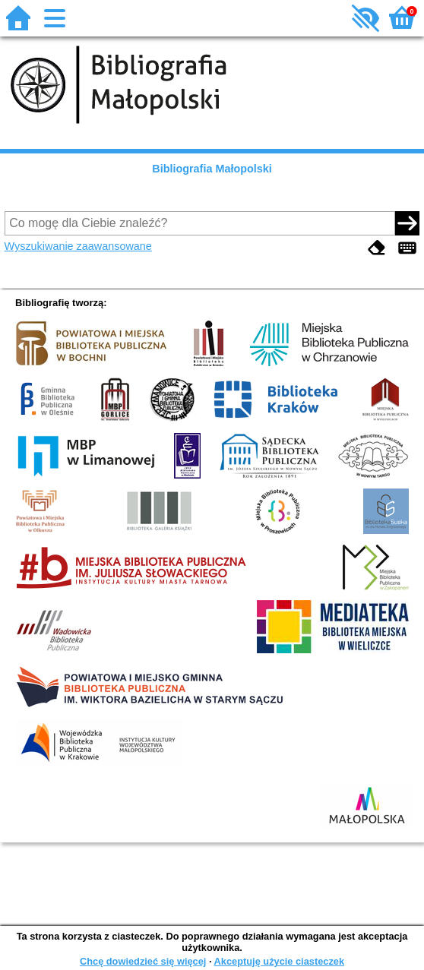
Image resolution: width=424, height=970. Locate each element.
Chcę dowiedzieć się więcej (143, 961)
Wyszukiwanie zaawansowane (78, 246)
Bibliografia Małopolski (212, 169)
